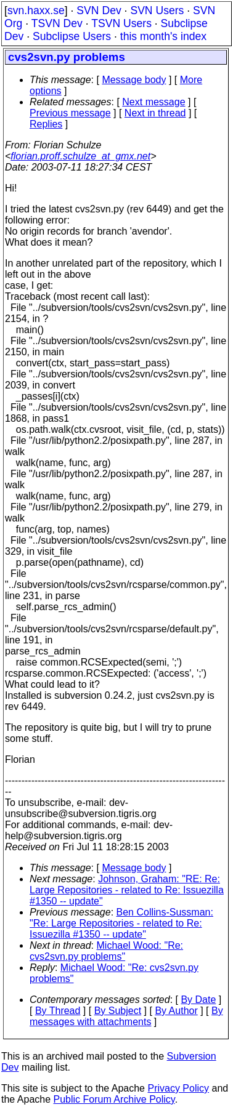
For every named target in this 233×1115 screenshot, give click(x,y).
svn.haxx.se (36, 10)
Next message (153, 102)
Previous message (70, 113)
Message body (134, 79)
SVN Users (157, 10)
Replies (46, 124)
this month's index (163, 36)
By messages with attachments (126, 1016)
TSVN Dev (57, 23)
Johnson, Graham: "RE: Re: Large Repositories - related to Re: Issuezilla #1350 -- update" (127, 890)
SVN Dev (98, 10)
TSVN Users (121, 23)
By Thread (58, 1010)
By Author (176, 1010)
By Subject (117, 1010)
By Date (198, 999)
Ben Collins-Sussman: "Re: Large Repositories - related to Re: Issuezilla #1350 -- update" (121, 923)
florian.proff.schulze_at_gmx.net (80, 156)
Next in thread (155, 113)
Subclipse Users (72, 36)
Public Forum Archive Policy (114, 1099)
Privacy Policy (178, 1088)
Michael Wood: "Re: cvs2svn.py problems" (106, 951)
